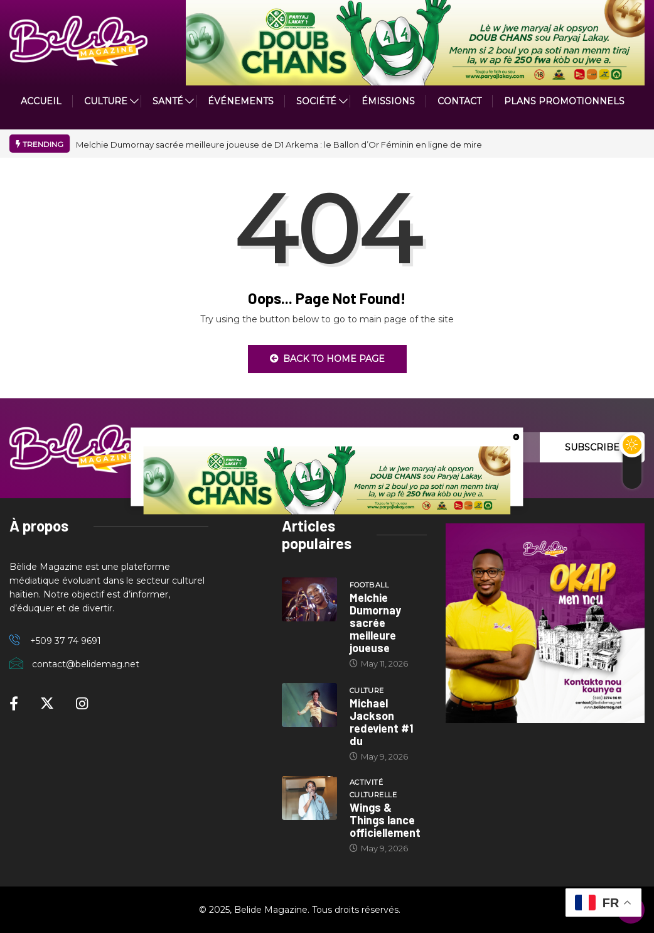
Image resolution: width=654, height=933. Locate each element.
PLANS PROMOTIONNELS (564, 101)
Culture (367, 690)
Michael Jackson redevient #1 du (382, 722)
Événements (241, 101)
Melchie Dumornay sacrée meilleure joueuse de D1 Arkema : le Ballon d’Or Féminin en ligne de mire (279, 144)
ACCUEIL (41, 101)
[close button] (516, 436)
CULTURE (105, 101)
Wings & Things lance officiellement (385, 819)
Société (316, 101)
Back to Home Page (327, 358)
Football (369, 585)
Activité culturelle (373, 788)
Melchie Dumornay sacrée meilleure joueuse (375, 623)
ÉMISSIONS (388, 101)
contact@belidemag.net (85, 664)
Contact (459, 101)
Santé (168, 101)
